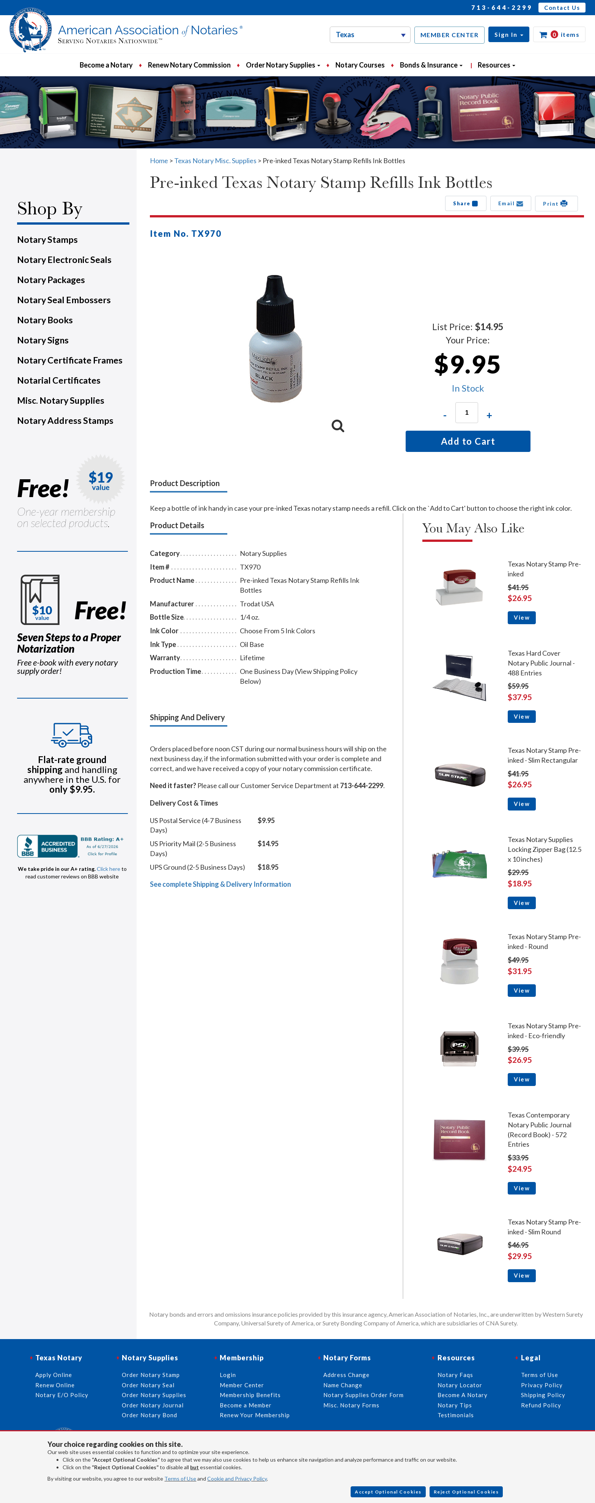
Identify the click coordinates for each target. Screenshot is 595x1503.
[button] (508, 34)
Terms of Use (180, 1478)
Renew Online (55, 1385)
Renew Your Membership (255, 1415)
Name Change (342, 1385)
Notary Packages (51, 279)
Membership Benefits (250, 1394)
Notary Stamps (47, 239)
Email (511, 203)
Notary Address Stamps (65, 420)
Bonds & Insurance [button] (431, 65)
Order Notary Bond (149, 1415)
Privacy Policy (542, 1385)
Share (466, 203)
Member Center (242, 1385)
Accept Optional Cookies (388, 1492)
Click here (108, 869)
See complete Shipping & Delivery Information (220, 884)
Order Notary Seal (148, 1385)
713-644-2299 (502, 7)
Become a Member (246, 1405)
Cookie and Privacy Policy (237, 1478)
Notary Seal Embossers (64, 299)
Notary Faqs (455, 1374)
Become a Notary (106, 65)
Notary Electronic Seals (64, 259)
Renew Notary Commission (189, 65)
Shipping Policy (543, 1394)
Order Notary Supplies (154, 1394)
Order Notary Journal (153, 1405)
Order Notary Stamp (151, 1374)
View (522, 617)
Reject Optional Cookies (466, 1492)
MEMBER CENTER (449, 34)
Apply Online (53, 1374)
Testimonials (456, 1415)
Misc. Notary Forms (351, 1405)
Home (159, 160)
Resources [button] (496, 65)
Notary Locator (460, 1385)
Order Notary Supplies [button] (283, 65)
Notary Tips (455, 1405)
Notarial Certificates (59, 380)
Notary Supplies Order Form (363, 1394)
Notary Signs (43, 340)
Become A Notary (463, 1394)
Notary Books (45, 320)
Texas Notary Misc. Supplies (215, 160)
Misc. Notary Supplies (60, 400)
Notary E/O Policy (61, 1394)
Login (228, 1374)
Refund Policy (541, 1405)
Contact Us (562, 7)
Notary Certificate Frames (70, 360)
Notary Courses (360, 65)
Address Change (346, 1374)
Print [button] (556, 203)
